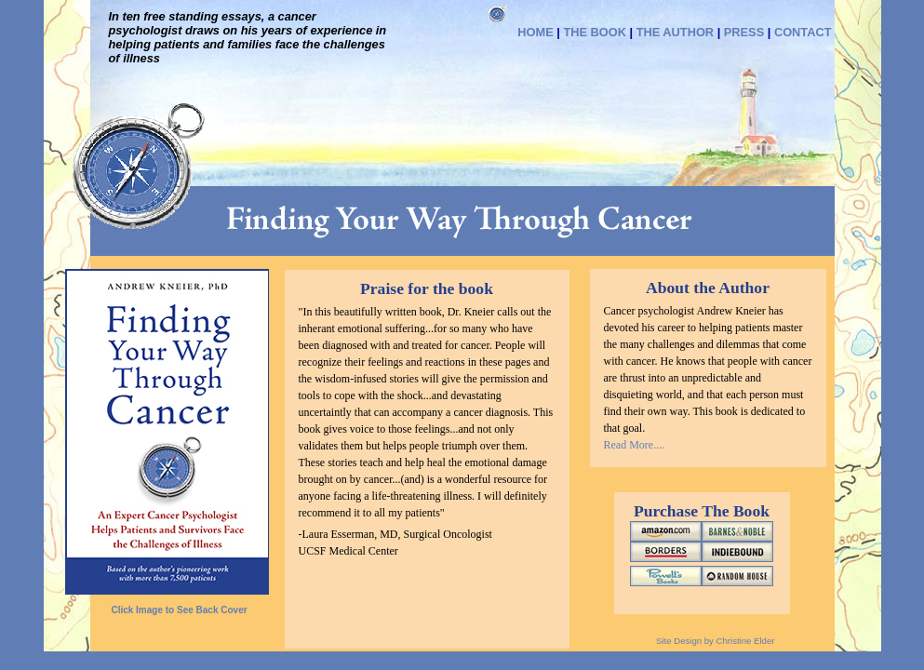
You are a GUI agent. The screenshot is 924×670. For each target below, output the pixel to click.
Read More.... (634, 444)
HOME (535, 32)
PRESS (744, 32)
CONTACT (803, 32)
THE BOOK (594, 32)
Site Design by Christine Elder (715, 641)
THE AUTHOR (675, 32)
